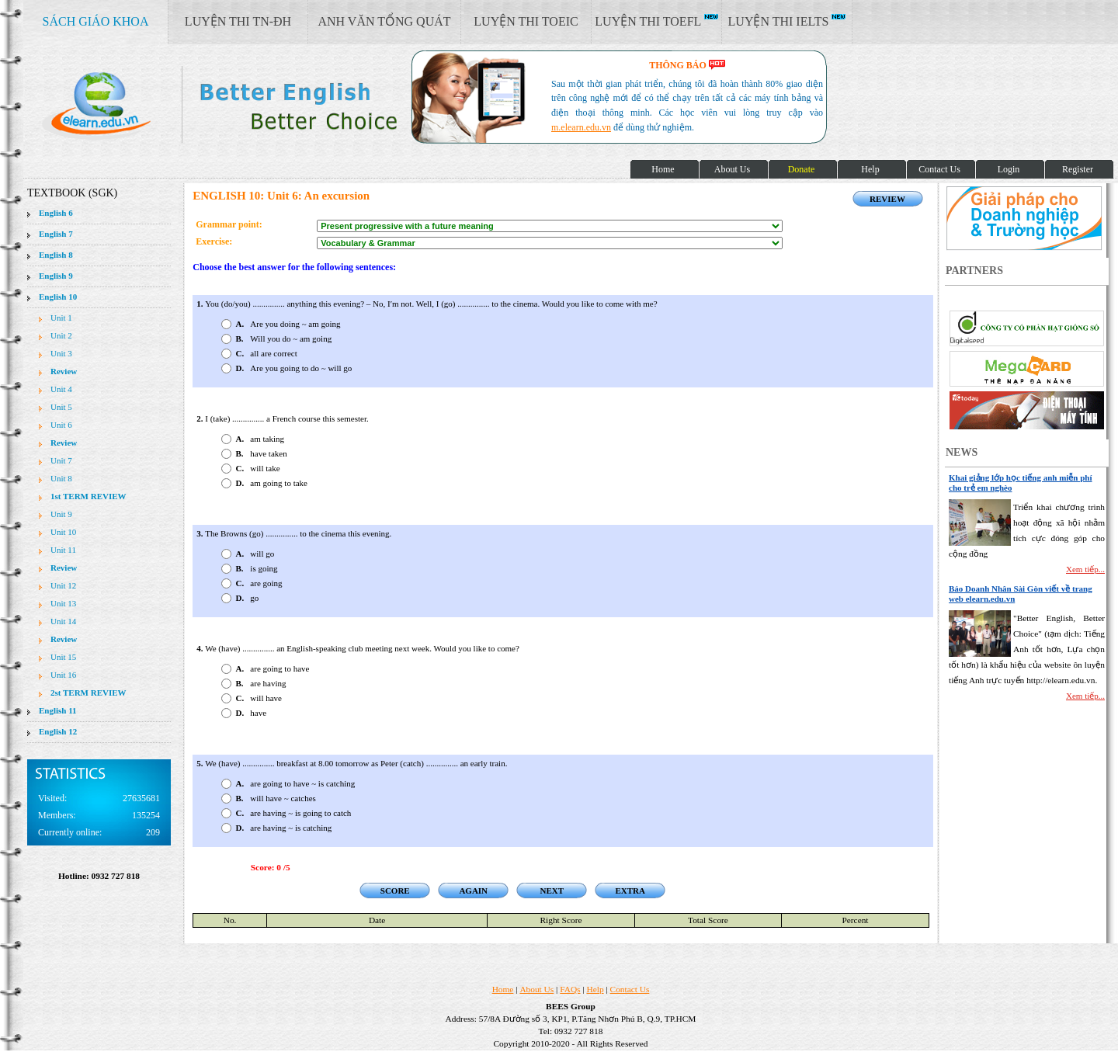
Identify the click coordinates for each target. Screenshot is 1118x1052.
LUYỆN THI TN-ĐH (238, 21)
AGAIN (473, 890)
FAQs (570, 989)
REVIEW (887, 198)
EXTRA (630, 890)
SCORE (395, 890)
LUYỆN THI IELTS (787, 21)
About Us (536, 989)
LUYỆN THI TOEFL (656, 21)
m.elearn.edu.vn (581, 127)
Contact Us (630, 989)
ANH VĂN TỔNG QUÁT (384, 21)
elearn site (246, 105)
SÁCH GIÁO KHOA (96, 21)
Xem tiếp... (1085, 569)
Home (503, 989)
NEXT (552, 890)
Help (595, 989)
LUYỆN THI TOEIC (526, 21)
